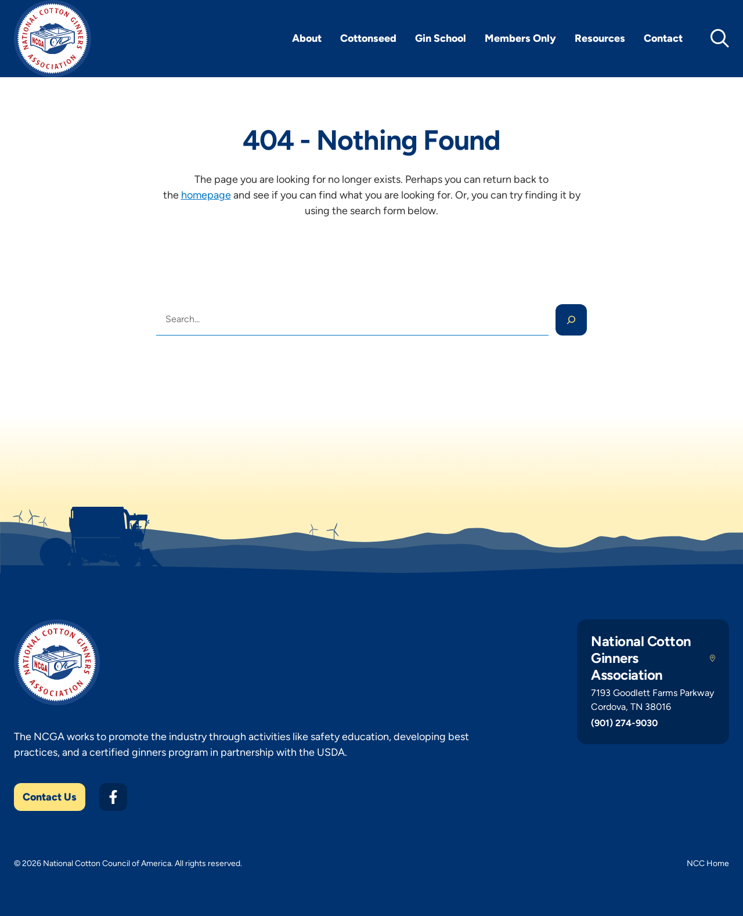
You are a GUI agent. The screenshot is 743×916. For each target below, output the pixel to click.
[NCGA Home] (52, 38)
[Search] (571, 320)
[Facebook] (113, 797)
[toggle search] (719, 38)
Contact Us (50, 797)
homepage (206, 195)
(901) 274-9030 (624, 723)
